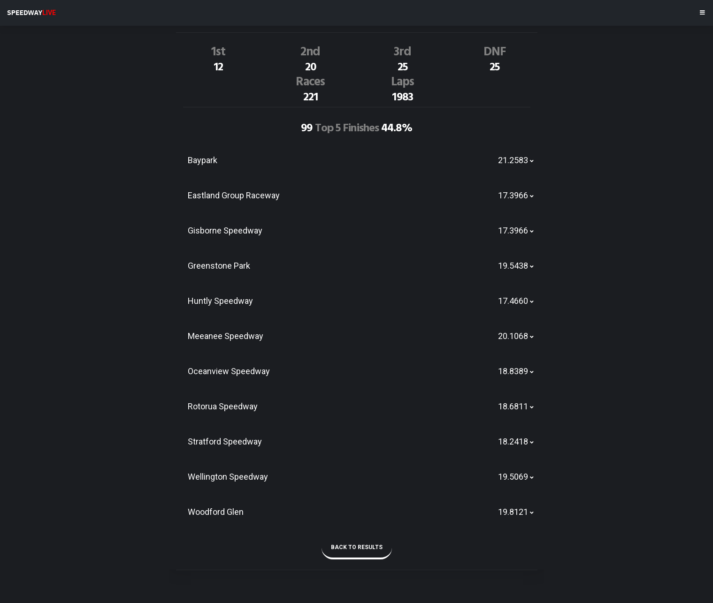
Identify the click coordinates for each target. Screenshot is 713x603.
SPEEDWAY (31, 12)
